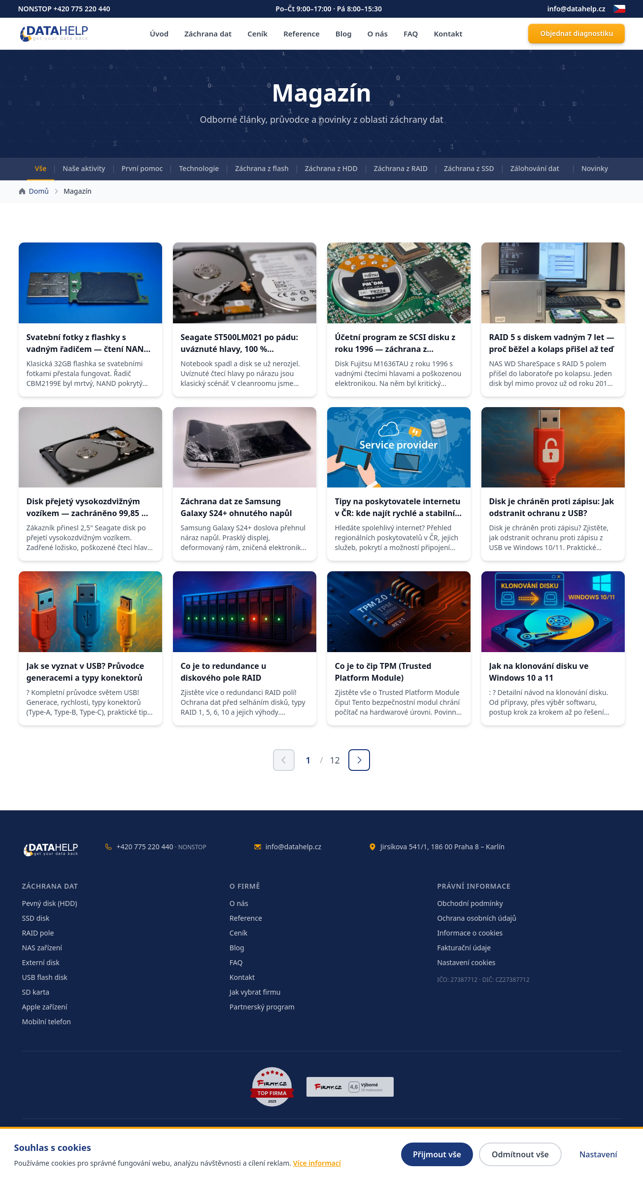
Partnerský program (262, 1006)
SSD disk (36, 918)
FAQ (411, 33)
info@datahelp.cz (576, 8)
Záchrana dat (208, 33)
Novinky (594, 168)
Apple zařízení (45, 1006)
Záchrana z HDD (331, 168)
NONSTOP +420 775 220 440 (64, 8)
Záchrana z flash (262, 168)
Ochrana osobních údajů (476, 918)
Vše (40, 168)
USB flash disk (45, 977)
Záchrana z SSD (469, 168)
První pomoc (142, 168)
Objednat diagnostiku (576, 33)
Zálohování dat (534, 168)
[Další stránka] (359, 760)
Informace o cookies (470, 932)
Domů (39, 191)
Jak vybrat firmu (255, 992)
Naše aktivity (84, 168)
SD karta (36, 992)
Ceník (257, 33)
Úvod (159, 33)
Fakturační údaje (464, 947)
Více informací (317, 1163)
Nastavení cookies (466, 962)
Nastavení (598, 1154)
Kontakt (448, 33)
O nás (378, 33)
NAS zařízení (42, 947)
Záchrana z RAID (401, 168)
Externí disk (41, 962)
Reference (301, 33)
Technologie (199, 168)
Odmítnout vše (520, 1154)
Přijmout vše (437, 1154)
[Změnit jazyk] (619, 9)
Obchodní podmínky (470, 903)
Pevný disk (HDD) (49, 903)
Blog (344, 33)
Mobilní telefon (46, 1021)
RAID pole (38, 932)
